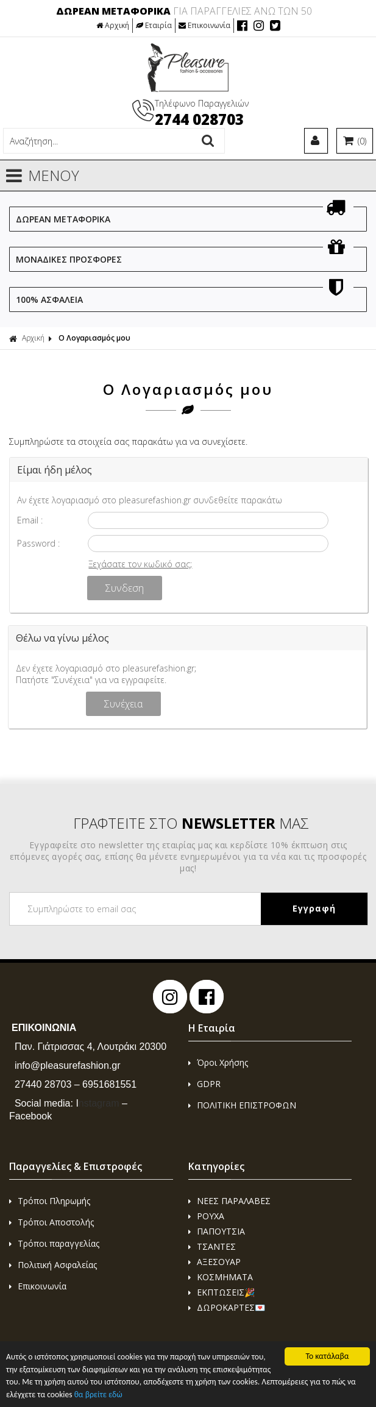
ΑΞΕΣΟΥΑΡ (214, 1261)
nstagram (97, 1103)
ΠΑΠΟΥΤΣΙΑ (216, 1231)
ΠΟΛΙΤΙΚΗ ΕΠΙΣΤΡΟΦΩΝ (242, 1105)
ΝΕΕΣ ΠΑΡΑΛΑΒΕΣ (229, 1201)
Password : (38, 543)
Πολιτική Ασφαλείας (53, 1265)
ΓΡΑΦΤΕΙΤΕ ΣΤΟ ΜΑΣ (191, 823)
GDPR (204, 1084)
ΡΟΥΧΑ (206, 1216)
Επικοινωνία (204, 25)
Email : (30, 520)
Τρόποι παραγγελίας (54, 1243)
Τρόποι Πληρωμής (49, 1201)
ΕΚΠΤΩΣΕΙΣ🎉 (221, 1292)
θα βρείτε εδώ (98, 1394)
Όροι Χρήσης (218, 1062)
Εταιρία (154, 25)
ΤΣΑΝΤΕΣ (212, 1246)
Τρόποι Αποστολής (51, 1222)
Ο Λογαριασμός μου (94, 338)
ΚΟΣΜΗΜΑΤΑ (220, 1277)
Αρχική (112, 25)
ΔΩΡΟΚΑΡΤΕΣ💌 (226, 1307)
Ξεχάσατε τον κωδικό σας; (140, 564)
